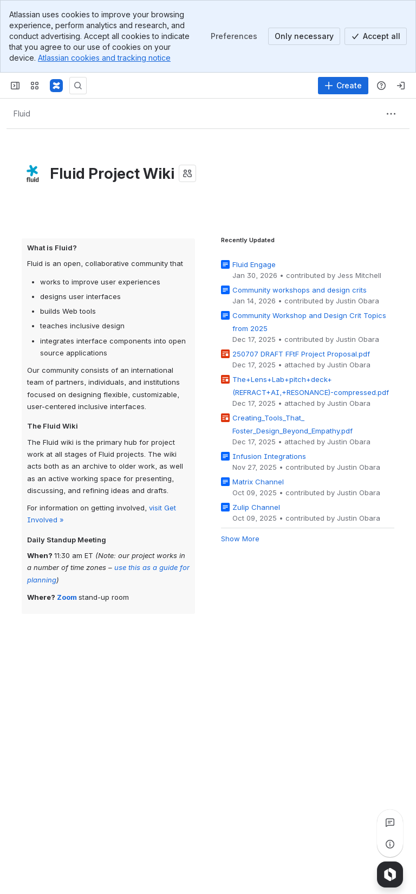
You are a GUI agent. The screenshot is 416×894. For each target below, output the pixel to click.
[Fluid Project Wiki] (56, 85)
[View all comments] (390, 822)
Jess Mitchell (359, 275)
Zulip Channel (256, 507)
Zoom (67, 596)
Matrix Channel (258, 481)
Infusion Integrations (269, 456)
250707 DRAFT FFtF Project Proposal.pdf (301, 353)
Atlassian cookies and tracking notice (104, 57)
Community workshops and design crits (299, 290)
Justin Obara (357, 300)
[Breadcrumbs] (21, 113)
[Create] (343, 85)
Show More (240, 538)
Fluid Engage (254, 264)
